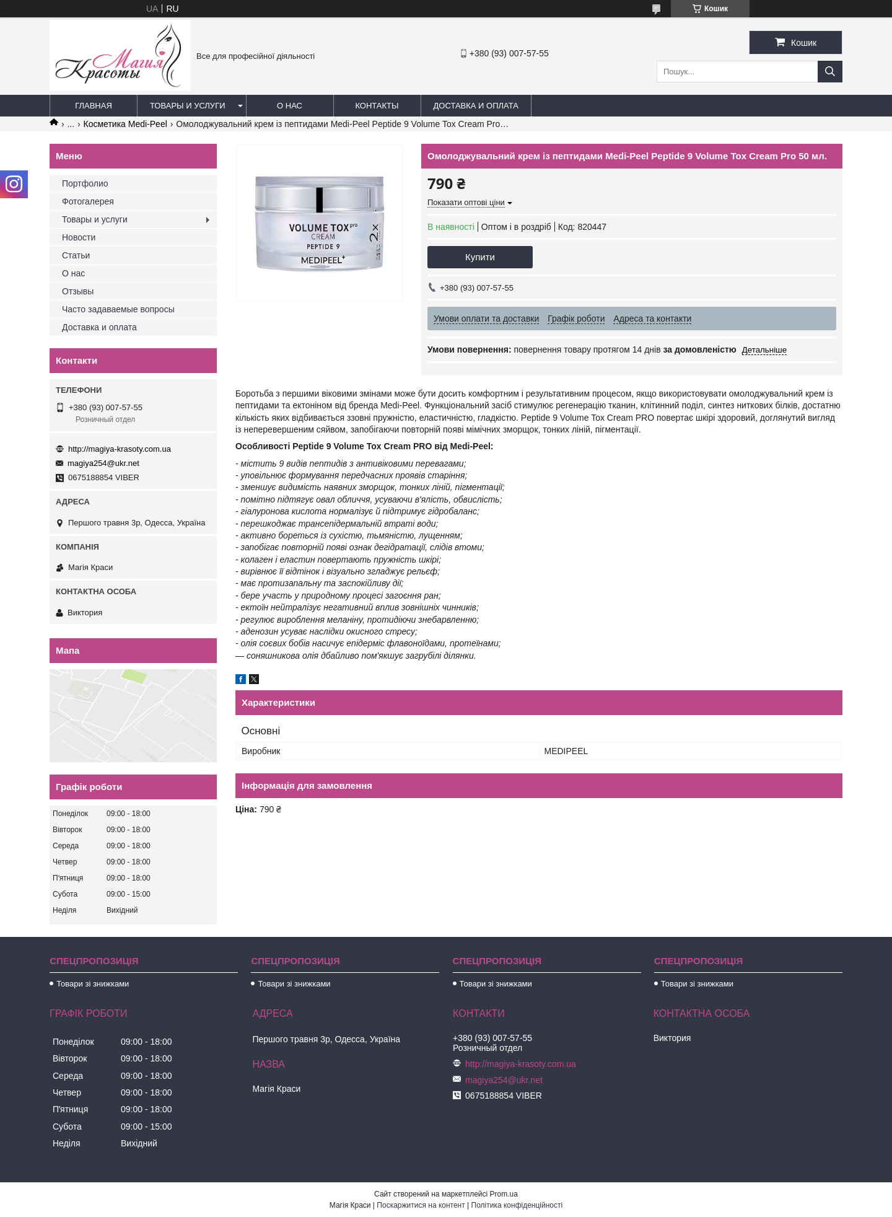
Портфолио (85, 183)
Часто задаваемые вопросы (118, 309)
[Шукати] (830, 71)
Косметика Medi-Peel (125, 124)
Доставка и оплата (476, 105)
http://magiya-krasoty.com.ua (119, 449)
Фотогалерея (88, 201)
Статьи (76, 255)
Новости (78, 237)
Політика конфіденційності (517, 1205)
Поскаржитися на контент (421, 1205)
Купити (480, 257)
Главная (93, 105)
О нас (289, 105)
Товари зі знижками (92, 983)
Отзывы (78, 291)
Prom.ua (504, 1194)
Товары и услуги (187, 105)
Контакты (376, 105)
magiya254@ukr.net (103, 463)
